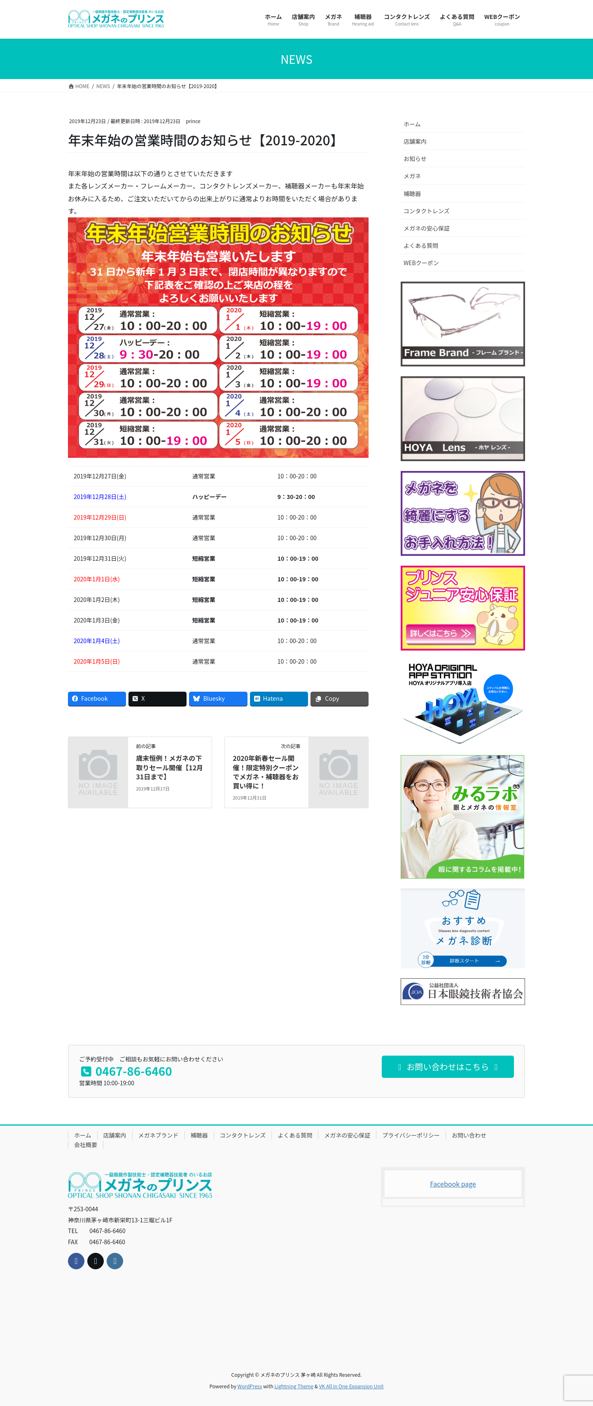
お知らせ (415, 158)
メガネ (412, 176)
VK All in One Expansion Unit (351, 1386)
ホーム (412, 124)
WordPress (250, 1386)
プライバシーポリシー (411, 1135)
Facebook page (453, 1184)
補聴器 (412, 193)
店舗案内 (415, 141)
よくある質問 (421, 245)
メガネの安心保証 (427, 228)
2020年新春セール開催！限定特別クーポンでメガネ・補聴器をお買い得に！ (266, 771)
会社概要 (85, 1144)
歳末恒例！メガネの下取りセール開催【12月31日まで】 (169, 767)
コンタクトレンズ (427, 211)
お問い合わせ (469, 1135)
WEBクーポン (421, 263)
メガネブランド (158, 1135)
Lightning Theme (293, 1386)
